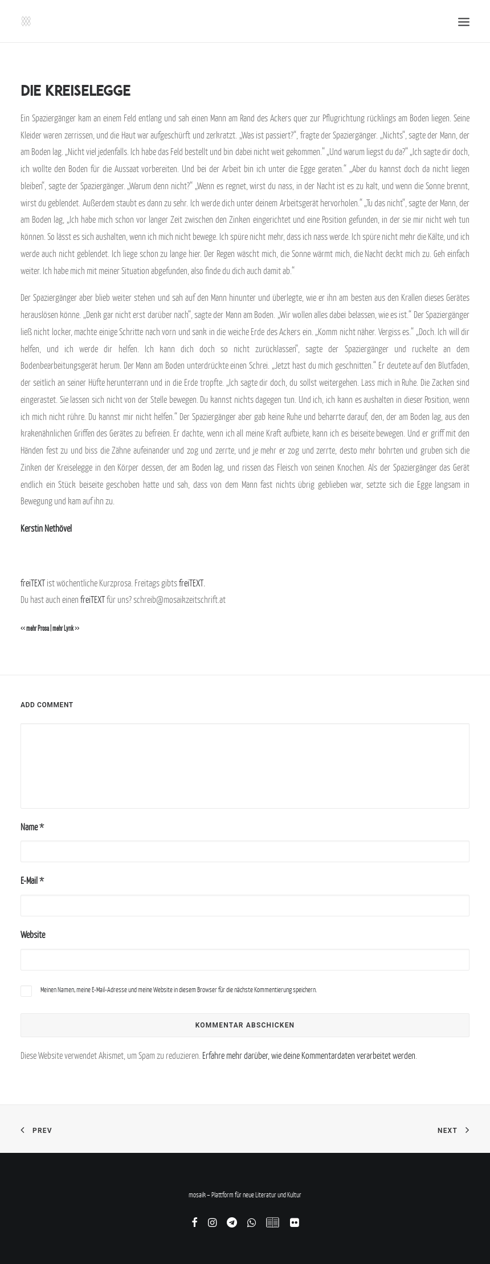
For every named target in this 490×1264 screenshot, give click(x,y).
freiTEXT (33, 583)
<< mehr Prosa (35, 629)
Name (32, 827)
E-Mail (32, 880)
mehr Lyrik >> (65, 629)
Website (33, 934)
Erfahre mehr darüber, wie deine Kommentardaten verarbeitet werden (308, 1055)
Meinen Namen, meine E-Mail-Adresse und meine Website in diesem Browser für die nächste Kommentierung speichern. (178, 989)
